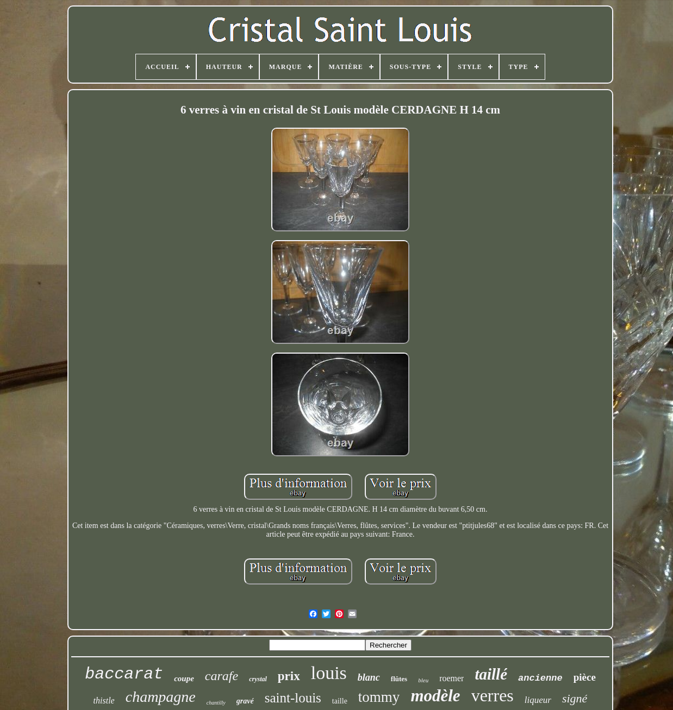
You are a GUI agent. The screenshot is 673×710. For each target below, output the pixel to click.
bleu (423, 680)
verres (492, 695)
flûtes (399, 679)
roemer (451, 678)
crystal (258, 679)
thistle (104, 700)
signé (574, 698)
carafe (221, 676)
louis (329, 673)
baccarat (124, 674)
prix (289, 676)
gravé (245, 701)
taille (339, 701)
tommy (379, 697)
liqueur (538, 700)
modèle (435, 695)
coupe (184, 678)
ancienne (540, 678)
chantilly (216, 703)
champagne (161, 696)
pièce (585, 677)
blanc (369, 677)
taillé (491, 674)
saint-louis (293, 697)
